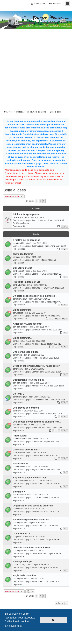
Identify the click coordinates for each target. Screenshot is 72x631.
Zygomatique (37, 246)
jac (17, 257)
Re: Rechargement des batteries (31, 519)
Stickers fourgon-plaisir (26, 214)
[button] (44, 201)
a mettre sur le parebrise (26, 240)
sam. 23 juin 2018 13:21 (53, 553)
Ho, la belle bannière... (25, 575)
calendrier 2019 (21, 533)
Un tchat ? (18, 393)
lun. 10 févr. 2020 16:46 (52, 428)
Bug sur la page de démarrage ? (31, 477)
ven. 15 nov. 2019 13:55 (50, 469)
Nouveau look (20, 463)
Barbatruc (20, 285)
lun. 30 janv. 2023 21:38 (54, 288)
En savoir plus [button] (13, 626)
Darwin (35, 372)
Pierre (19, 217)
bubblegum (21, 439)
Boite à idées (14, 190)
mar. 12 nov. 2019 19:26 (49, 483)
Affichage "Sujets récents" (28, 323)
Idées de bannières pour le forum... (32, 547)
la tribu (34, 442)
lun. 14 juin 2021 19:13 (49, 358)
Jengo (19, 425)
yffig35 (34, 469)
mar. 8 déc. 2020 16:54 (54, 386)
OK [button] (54, 620)
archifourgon (21, 564)
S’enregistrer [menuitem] (38, 3)
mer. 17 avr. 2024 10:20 (55, 246)
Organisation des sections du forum (33, 505)
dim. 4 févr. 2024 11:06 (46, 260)
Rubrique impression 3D (26, 282)
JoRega (35, 302)
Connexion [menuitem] (54, 3)
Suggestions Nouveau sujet (28, 380)
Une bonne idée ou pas (26, 352)
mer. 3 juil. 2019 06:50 (48, 525)
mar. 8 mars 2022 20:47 (51, 302)
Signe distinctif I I (22, 310)
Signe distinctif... (22, 338)
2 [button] (40, 201)
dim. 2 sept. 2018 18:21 (51, 539)
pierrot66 (20, 243)
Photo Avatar (20, 435)
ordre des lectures (23, 254)
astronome (21, 467)
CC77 (34, 498)
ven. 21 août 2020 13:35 (51, 414)
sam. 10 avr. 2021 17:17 (50, 372)
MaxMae (35, 414)
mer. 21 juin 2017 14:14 (49, 581)
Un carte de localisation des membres (34, 296)
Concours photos (22, 268)
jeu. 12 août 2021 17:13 (51, 344)
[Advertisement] (36, 72)
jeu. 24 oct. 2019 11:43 (49, 498)
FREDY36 (20, 453)
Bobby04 (20, 271)
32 (66, 319)
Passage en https (22, 561)
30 (59, 319)
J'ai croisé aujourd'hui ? (26, 449)
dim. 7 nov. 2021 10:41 (50, 316)
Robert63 (36, 428)
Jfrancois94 (37, 220)
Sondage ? (19, 491)
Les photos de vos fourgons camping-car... (37, 421)
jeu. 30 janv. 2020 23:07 (50, 442)
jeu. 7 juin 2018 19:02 (48, 567)
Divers (26, 223)
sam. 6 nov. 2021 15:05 (52, 330)
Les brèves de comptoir (26, 407)
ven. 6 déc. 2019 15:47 (50, 455)
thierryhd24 (36, 288)
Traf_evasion (22, 327)
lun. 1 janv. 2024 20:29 (51, 274)
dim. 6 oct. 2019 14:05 (49, 512)
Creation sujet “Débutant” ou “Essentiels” (36, 366)
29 (56, 319)
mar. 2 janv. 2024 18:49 (54, 220)
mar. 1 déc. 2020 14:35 (55, 400)
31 (63, 319)
